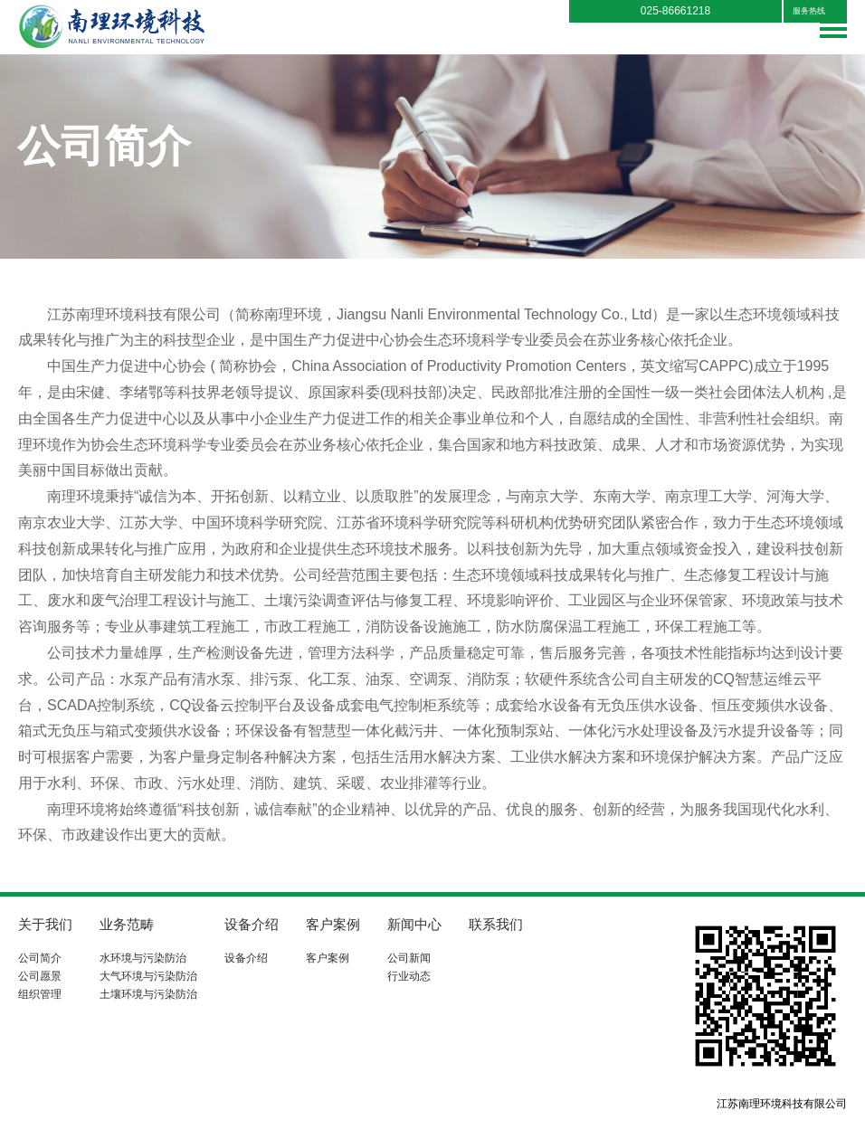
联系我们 (496, 924)
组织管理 (40, 994)
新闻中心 (414, 924)
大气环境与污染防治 (148, 976)
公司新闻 (409, 958)
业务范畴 (127, 924)
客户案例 (333, 924)
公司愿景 (40, 976)
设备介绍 (251, 924)
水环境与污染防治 (143, 958)
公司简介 (40, 958)
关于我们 (45, 924)
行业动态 (409, 976)
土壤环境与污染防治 (148, 994)
